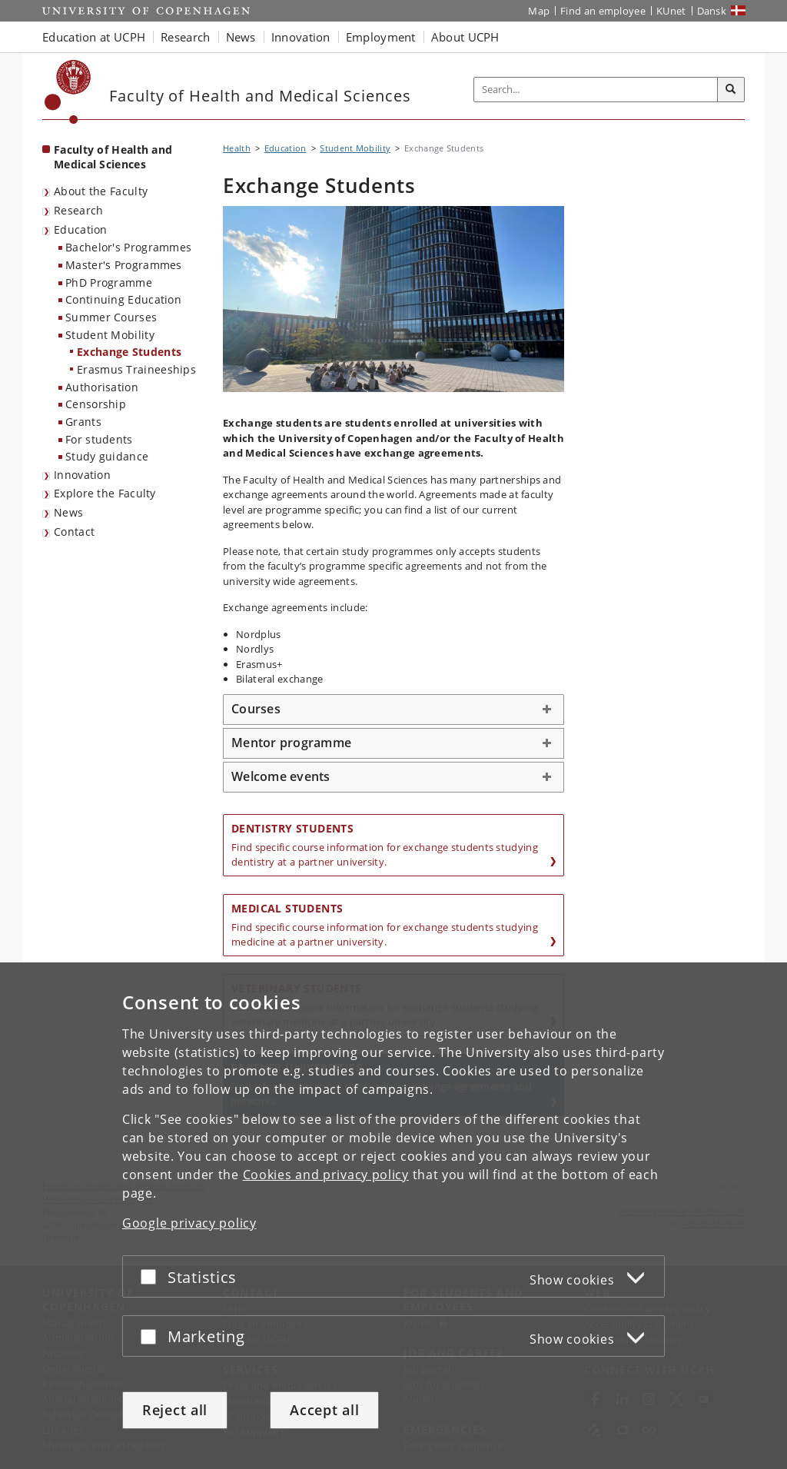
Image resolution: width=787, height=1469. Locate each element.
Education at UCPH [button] (93, 37)
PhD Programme (108, 282)
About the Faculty (101, 191)
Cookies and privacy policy (326, 1174)
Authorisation (101, 387)
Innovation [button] (300, 37)
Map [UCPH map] (539, 11)
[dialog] (393, 1215)
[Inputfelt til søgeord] (596, 89)
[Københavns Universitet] (68, 92)
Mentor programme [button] (291, 742)
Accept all (324, 1410)
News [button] (241, 37)
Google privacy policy (189, 1223)
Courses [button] (256, 708)
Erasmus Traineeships (136, 369)
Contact (74, 531)
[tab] (393, 709)
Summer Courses (111, 317)
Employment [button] (381, 37)
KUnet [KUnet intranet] (671, 11)
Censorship (95, 404)
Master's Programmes (123, 265)
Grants (83, 421)
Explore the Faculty (105, 493)
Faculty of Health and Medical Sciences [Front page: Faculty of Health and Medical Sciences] (113, 156)
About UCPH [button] (465, 37)
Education (81, 229)
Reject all (175, 1410)
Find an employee (603, 11)
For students (99, 439)
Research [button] (185, 37)
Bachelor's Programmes (128, 247)
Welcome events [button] (280, 776)
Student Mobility (109, 334)
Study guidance (106, 456)
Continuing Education (123, 299)
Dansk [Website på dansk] (712, 11)
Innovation (82, 474)
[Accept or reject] (152, 1276)
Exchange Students (129, 351)
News (68, 512)
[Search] (731, 90)
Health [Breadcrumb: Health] (237, 148)
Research (78, 210)
